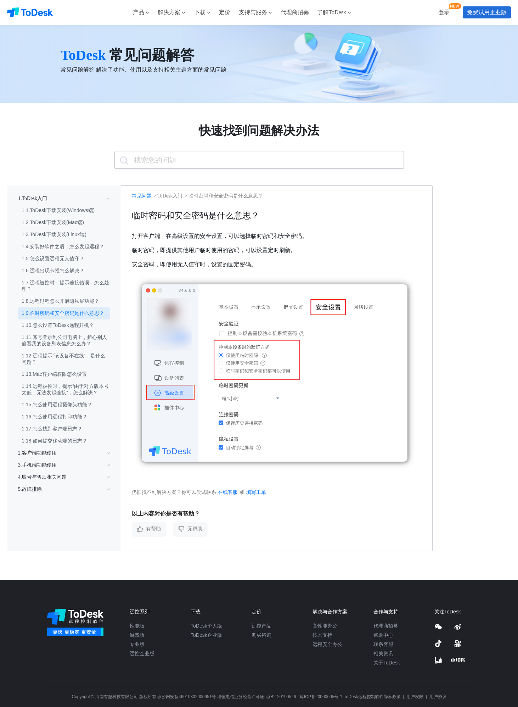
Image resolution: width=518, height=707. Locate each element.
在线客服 (228, 492)
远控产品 (261, 626)
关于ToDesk (386, 663)
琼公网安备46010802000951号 (186, 696)
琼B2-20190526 (281, 696)
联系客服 (383, 644)
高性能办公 (325, 626)
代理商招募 (385, 626)
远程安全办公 (327, 644)
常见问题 (142, 196)
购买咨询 (261, 635)
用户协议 (437, 696)
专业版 (137, 644)
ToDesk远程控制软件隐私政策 (373, 696)
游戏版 (137, 635)
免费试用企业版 (487, 12)
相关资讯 (383, 653)
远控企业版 (142, 653)
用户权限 (415, 696)
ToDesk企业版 (206, 635)
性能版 (137, 626)
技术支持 (322, 635)
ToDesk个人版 (206, 626)
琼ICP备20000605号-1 (321, 696)
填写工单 (256, 492)
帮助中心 (383, 635)
